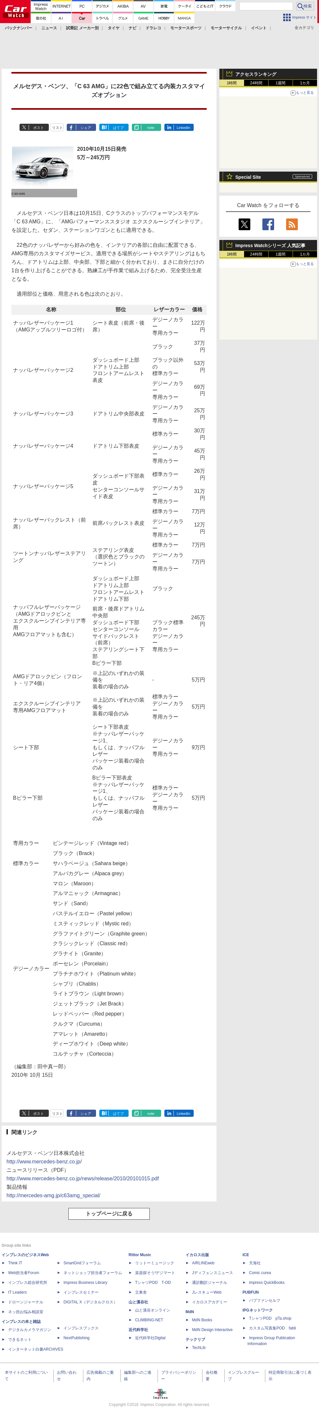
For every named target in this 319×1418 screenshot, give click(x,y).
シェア (85, 128)
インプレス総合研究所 (27, 1282)
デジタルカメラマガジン (29, 1329)
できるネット (20, 1339)
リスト (57, 128)
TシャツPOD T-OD (153, 1282)
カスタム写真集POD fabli (272, 1328)
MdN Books (202, 1320)
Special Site (248, 177)
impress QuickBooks (266, 1282)
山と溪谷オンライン (152, 1310)
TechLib (198, 1347)
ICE (246, 1255)
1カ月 (305, 83)
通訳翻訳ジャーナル (209, 1282)
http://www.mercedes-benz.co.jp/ (44, 1161)
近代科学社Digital (150, 1338)
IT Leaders (17, 1292)
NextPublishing (76, 1338)
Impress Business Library (85, 1282)
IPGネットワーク (258, 1310)
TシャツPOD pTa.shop (270, 1318)
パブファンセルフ (264, 1300)
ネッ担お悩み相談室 (25, 1312)
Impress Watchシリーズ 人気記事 (270, 245)
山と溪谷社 (138, 1302)
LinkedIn (183, 128)
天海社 (255, 1263)
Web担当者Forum (23, 1273)
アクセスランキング (255, 74)
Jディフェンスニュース (212, 1273)
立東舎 (141, 1292)
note (150, 128)
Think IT (15, 1263)
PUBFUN (251, 1292)
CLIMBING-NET (149, 1320)
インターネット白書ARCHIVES (35, 1349)
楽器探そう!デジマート (155, 1273)
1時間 (232, 83)
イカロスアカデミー (209, 1302)
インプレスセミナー (81, 1292)
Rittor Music (140, 1255)
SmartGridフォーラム (82, 1263)
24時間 (256, 83)
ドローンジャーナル (25, 1302)
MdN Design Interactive (212, 1329)
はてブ (118, 128)
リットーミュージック (154, 1263)
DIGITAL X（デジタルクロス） (90, 1302)
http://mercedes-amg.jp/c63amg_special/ (53, 1195)
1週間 (281, 83)
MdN (190, 1312)
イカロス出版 (197, 1255)
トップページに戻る (109, 1213)
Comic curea (260, 1273)
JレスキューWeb (206, 1292)
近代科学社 (138, 1329)
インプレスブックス (81, 1328)
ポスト (38, 128)
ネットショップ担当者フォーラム (92, 1273)
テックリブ (195, 1339)
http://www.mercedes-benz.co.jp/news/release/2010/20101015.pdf (83, 1178)
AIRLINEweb (203, 1263)
